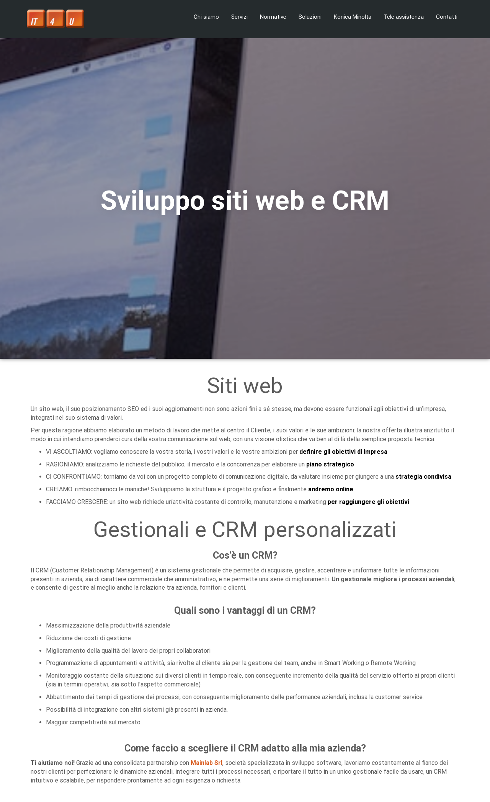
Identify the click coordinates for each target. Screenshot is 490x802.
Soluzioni (310, 16)
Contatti (446, 16)
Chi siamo (206, 16)
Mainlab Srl (206, 762)
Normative (273, 16)
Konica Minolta (352, 16)
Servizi (239, 16)
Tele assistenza (404, 16)
